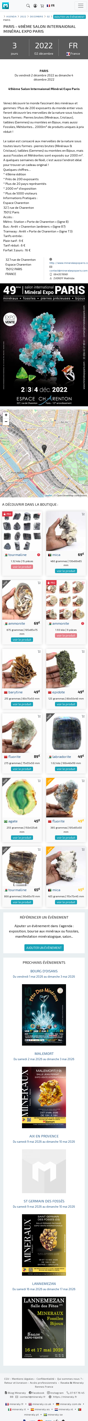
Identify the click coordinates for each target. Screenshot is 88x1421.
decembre (36, 16)
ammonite (14, 623)
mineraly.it (17, 1409)
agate (11, 821)
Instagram (55, 1392)
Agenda (11, 16)
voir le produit (22, 566)
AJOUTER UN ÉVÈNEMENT (44, 948)
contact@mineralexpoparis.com (69, 270)
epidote (56, 692)
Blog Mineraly (15, 1392)
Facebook (36, 1392)
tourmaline (15, 554)
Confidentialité (45, 1378)
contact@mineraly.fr (33, 1396)
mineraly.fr (14, 1403)
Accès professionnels (44, 1382)
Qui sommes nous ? (69, 1378)
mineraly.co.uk (40, 1403)
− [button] (6, 422)
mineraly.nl (64, 1409)
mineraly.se (53, 1414)
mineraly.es (40, 1409)
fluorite (12, 756)
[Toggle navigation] (81, 5)
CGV (6, 1378)
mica (54, 554)
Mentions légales (23, 1378)
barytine (13, 692)
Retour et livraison (15, 1382)
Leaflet (48, 495)
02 (48, 16)
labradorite (59, 756)
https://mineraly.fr (65, 1396)
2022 (23, 16)
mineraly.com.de (69, 1403)
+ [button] (6, 415)
